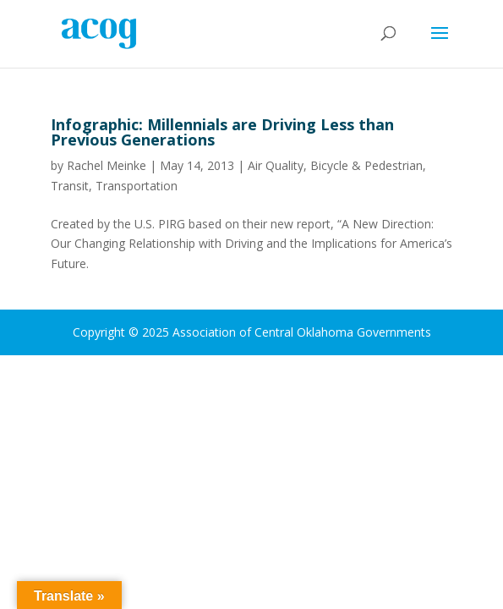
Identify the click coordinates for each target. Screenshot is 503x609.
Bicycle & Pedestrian (366, 165)
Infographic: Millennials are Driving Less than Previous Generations (222, 132)
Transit (70, 186)
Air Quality (275, 165)
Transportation (137, 186)
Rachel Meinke (106, 165)
